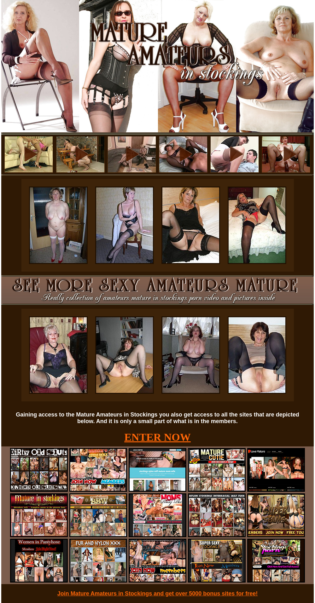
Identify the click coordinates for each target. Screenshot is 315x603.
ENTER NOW (157, 437)
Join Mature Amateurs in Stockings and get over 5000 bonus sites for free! (157, 593)
